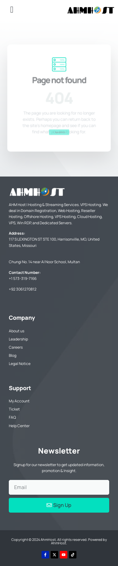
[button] (11, 9)
